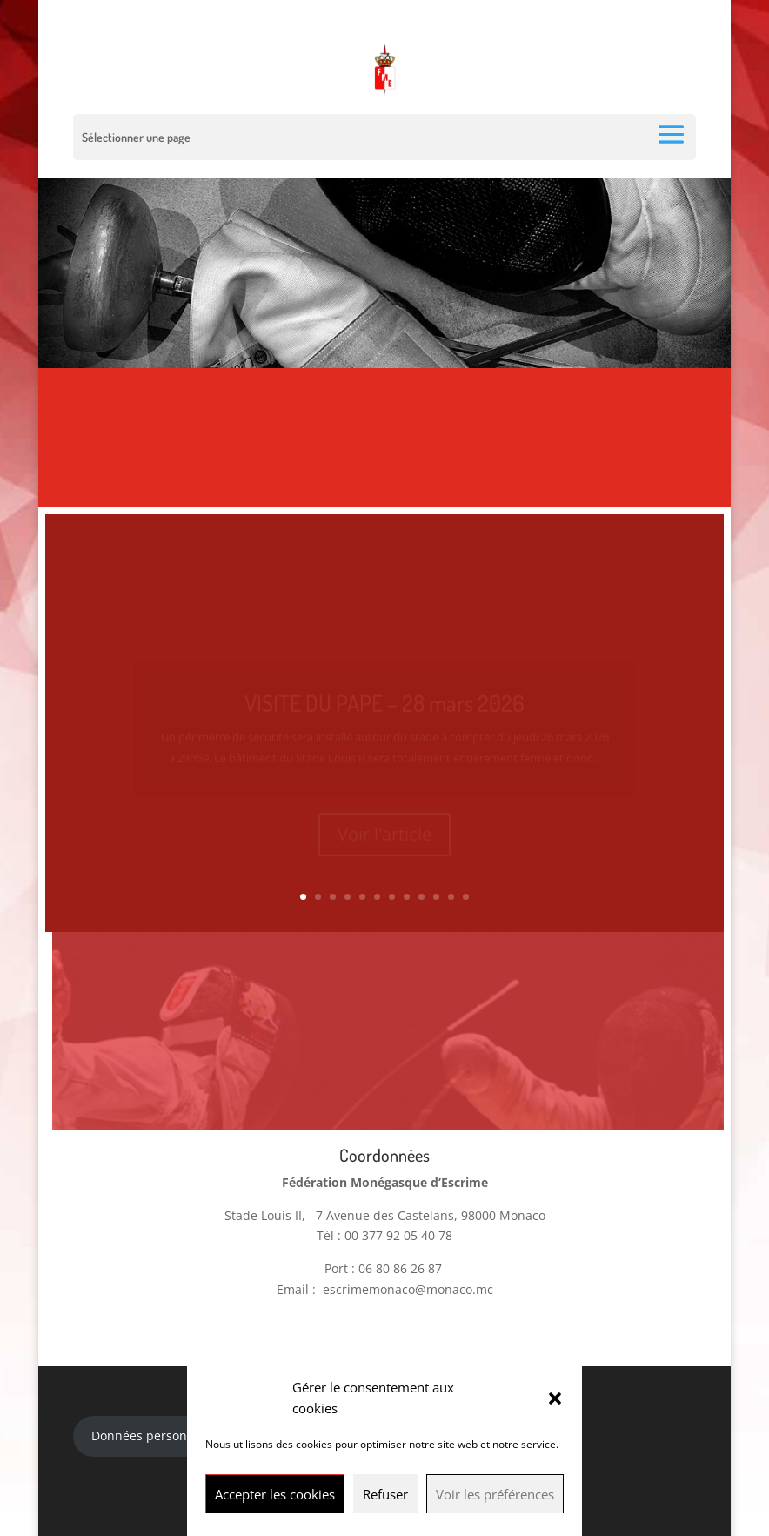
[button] (555, 1398)
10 (436, 897)
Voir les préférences (495, 1494)
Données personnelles (156, 1428)
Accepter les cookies (275, 1494)
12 (466, 897)
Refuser (385, 1494)
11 (451, 897)
